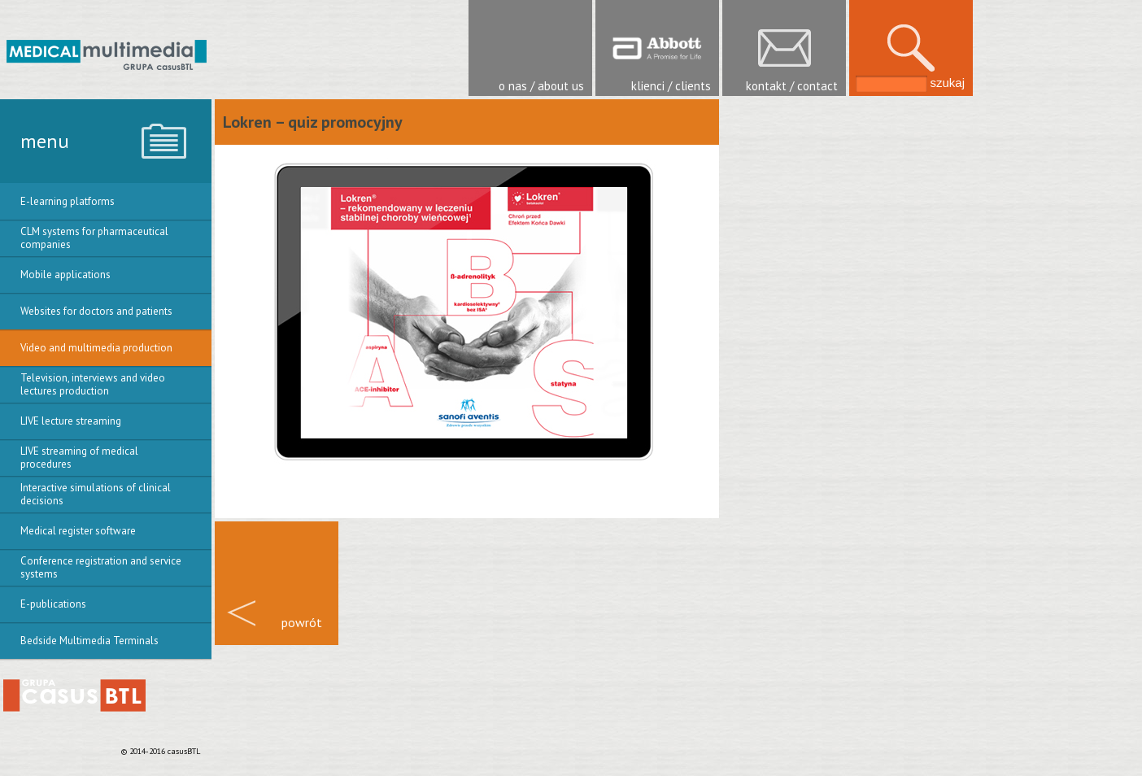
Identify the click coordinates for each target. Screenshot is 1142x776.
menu (44, 141)
